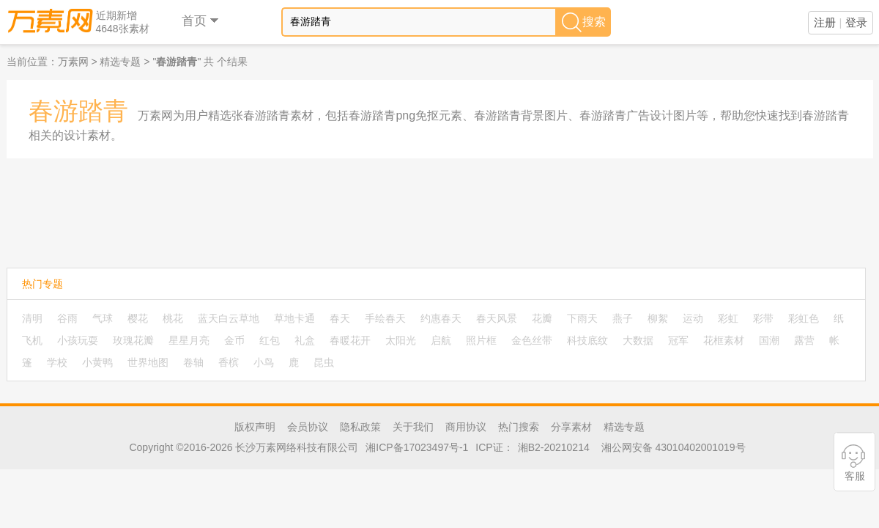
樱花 (137, 318)
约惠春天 (440, 318)
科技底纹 (587, 340)
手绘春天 (385, 318)
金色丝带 (531, 340)
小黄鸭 (97, 362)
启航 (441, 340)
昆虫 (324, 362)
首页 (201, 21)
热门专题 (42, 284)
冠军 (678, 340)
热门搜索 (518, 427)
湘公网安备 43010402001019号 (673, 447)
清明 (32, 318)
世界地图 (147, 362)
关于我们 (413, 427)
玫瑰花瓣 (133, 340)
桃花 (173, 318)
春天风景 (496, 318)
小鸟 (263, 362)
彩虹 (728, 318)
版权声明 (254, 427)
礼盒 (304, 340)
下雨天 (582, 318)
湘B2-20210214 (554, 447)
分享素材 (571, 427)
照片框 (481, 340)
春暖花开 (350, 340)
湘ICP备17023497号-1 (417, 447)
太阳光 (400, 340)
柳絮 (658, 318)
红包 (269, 340)
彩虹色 (803, 318)
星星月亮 (188, 340)
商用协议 (465, 427)
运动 (693, 318)
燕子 (622, 318)
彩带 (763, 318)
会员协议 (307, 427)
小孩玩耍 (77, 340)
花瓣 (542, 318)
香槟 (228, 362)
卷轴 (193, 362)
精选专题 (120, 61)
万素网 (73, 61)
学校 (57, 362)
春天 (340, 318)
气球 (102, 318)
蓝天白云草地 (228, 318)
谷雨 (67, 318)
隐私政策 (360, 427)
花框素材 (723, 340)
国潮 (769, 340)
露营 (804, 340)
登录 (856, 22)
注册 (825, 22)
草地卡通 (294, 318)
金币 (234, 340)
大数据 (638, 340)
